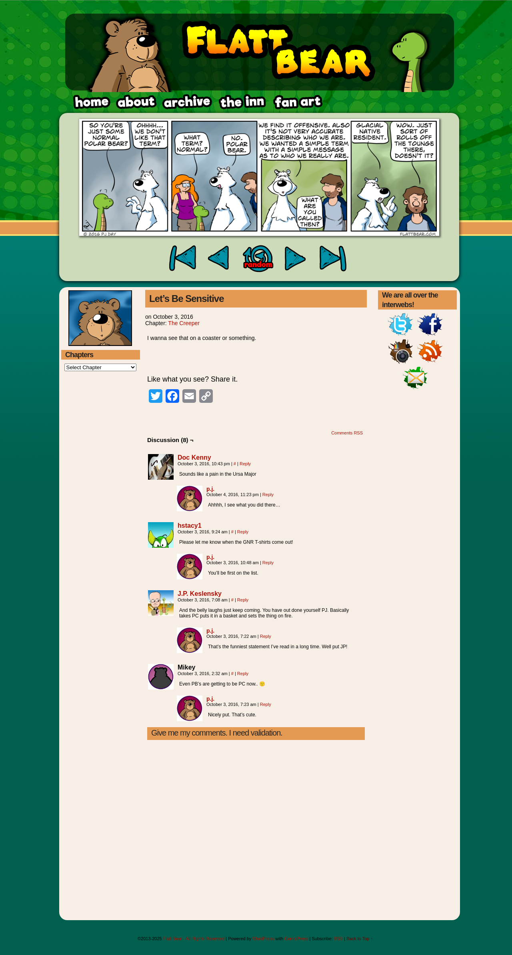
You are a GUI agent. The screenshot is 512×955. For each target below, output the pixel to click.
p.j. (210, 489)
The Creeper (184, 323)
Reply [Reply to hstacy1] (242, 531)
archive (186, 102)
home (91, 102)
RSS (338, 938)
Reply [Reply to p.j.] (268, 494)
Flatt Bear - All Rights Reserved (193, 938)
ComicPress (296, 938)
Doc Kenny (194, 457)
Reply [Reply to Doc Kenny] (245, 463)
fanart (242, 102)
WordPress (263, 938)
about (136, 102)
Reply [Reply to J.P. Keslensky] (242, 599)
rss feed (297, 102)
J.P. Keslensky (200, 593)
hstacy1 (190, 525)
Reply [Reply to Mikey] (242, 673)
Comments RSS (347, 432)
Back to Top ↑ (359, 938)
